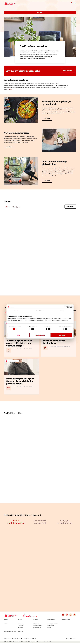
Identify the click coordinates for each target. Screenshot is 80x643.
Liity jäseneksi (67, 70)
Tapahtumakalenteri (37, 625)
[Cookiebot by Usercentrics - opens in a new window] (65, 307)
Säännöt (49, 627)
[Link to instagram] (70, 614)
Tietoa (6, 619)
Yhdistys (16, 207)
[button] (72, 3)
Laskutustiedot (50, 625)
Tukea (20, 619)
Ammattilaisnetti (47, 641)
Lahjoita (20, 631)
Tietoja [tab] (62, 311)
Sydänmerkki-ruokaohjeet (40, 521)
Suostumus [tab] (18, 311)
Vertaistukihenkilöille (10, 631)
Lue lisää (47, 118)
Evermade (73, 638)
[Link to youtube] (74, 614)
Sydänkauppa (31, 641)
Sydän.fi (6, 641)
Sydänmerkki (24, 641)
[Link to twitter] (66, 614)
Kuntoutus (20, 623)
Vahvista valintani (40, 335)
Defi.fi (10, 641)
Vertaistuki (20, 625)
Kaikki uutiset (70, 206)
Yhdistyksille (66, 619)
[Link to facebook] (63, 614)
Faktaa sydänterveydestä (16, 521)
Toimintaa (35, 619)
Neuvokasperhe (16, 641)
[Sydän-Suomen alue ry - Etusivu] (11, 615)
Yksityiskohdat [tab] (40, 311)
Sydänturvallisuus (37, 627)
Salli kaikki (62, 335)
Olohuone (20, 627)
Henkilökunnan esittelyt (52, 623)
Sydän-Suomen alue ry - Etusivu (16, 3)
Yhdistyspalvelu (39, 641)
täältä (10, 89)
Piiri (7, 207)
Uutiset (5, 623)
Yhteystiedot (51, 619)
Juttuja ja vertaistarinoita (64, 521)
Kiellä (18, 335)
